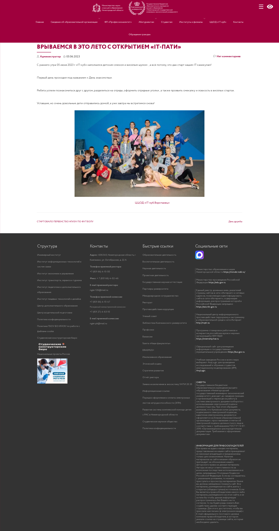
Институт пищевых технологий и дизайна (59, 300)
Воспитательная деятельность (158, 262)
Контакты (228, 18)
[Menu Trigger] (261, 7)
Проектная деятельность (156, 275)
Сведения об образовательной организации (80, 18)
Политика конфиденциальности (54, 320)
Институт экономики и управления (55, 274)
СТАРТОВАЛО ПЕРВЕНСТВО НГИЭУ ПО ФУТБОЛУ (65, 221)
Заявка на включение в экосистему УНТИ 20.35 (167, 386)
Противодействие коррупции (158, 310)
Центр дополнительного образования (57, 307)
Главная (50, 18)
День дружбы (235, 221)
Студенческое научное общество (160, 424)
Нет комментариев (226, 56)
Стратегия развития (153, 372)
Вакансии (147, 338)
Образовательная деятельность (159, 255)
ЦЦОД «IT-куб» (211, 18)
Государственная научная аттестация (162, 282)
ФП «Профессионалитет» (122, 18)
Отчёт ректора (151, 379)
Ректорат (147, 303)
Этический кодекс (152, 366)
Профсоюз (148, 331)
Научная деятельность (154, 269)
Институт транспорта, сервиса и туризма (59, 281)
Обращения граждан (140, 23)
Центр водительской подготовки (54, 314)
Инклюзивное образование (157, 359)
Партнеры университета (155, 289)
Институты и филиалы (186, 18)
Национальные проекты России (53, 355)
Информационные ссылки (156, 393)
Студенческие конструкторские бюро (57, 339)
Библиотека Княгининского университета (165, 324)
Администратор (50, 57)
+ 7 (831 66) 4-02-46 (104, 279)
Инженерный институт (49, 255)
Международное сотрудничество (160, 296)
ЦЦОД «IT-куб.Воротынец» (152, 203)
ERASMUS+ (148, 352)
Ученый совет (150, 317)
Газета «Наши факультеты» (156, 345)
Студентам (166, 18)
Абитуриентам (147, 18)
